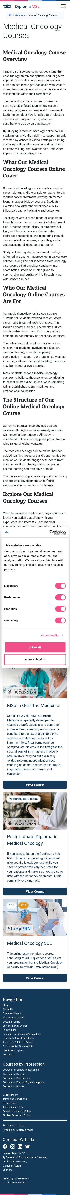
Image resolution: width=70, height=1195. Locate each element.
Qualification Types (13, 1050)
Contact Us (9, 1054)
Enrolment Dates (12, 1013)
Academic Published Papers (18, 1042)
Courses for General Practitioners (21, 1069)
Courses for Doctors (14, 1074)
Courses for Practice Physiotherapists (23, 1082)
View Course (35, 785)
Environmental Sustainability (18, 1046)
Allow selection (35, 659)
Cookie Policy (10, 1094)
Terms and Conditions (15, 1099)
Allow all (35, 647)
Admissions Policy (13, 1107)
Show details (50, 635)
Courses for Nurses (13, 1086)
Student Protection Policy (16, 1115)
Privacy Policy (10, 1103)
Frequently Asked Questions (18, 1038)
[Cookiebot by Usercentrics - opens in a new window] (50, 532)
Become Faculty (11, 1021)
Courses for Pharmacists (16, 1078)
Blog (5, 1005)
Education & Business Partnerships (22, 1034)
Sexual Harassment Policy (17, 1111)
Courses (20, 15)
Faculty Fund (10, 1029)
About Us (8, 1009)
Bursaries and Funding (15, 1025)
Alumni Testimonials (14, 1017)
